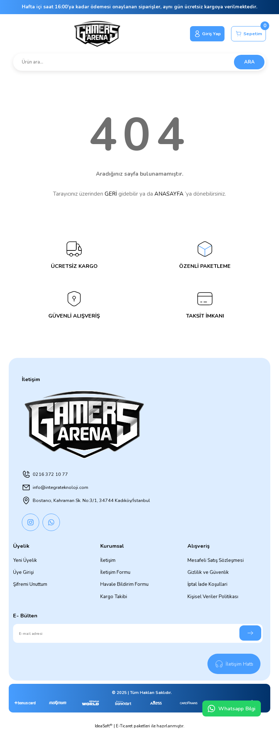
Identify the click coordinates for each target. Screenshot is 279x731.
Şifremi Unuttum (30, 584)
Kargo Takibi (113, 596)
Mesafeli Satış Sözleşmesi (215, 560)
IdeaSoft (103, 726)
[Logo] (94, 34)
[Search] (139, 62)
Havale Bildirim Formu (124, 584)
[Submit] (250, 633)
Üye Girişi (23, 572)
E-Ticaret (124, 726)
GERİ (111, 193)
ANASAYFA (168, 193)
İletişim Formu (115, 572)
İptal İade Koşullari (207, 584)
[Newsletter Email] (138, 633)
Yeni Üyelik (25, 560)
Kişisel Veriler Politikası (212, 596)
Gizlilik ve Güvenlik (208, 572)
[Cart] (247, 33)
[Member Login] (203, 33)
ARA (249, 62)
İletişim (108, 560)
